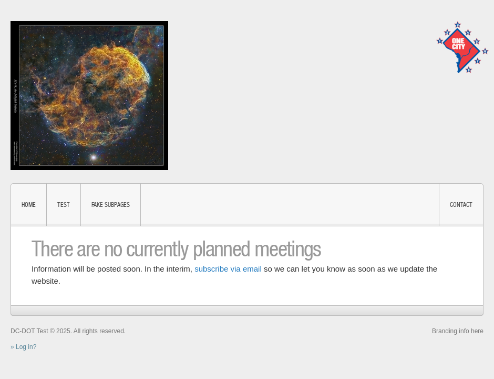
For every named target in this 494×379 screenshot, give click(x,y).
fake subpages (110, 204)
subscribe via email (228, 268)
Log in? (26, 347)
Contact (461, 204)
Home (29, 204)
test (63, 204)
